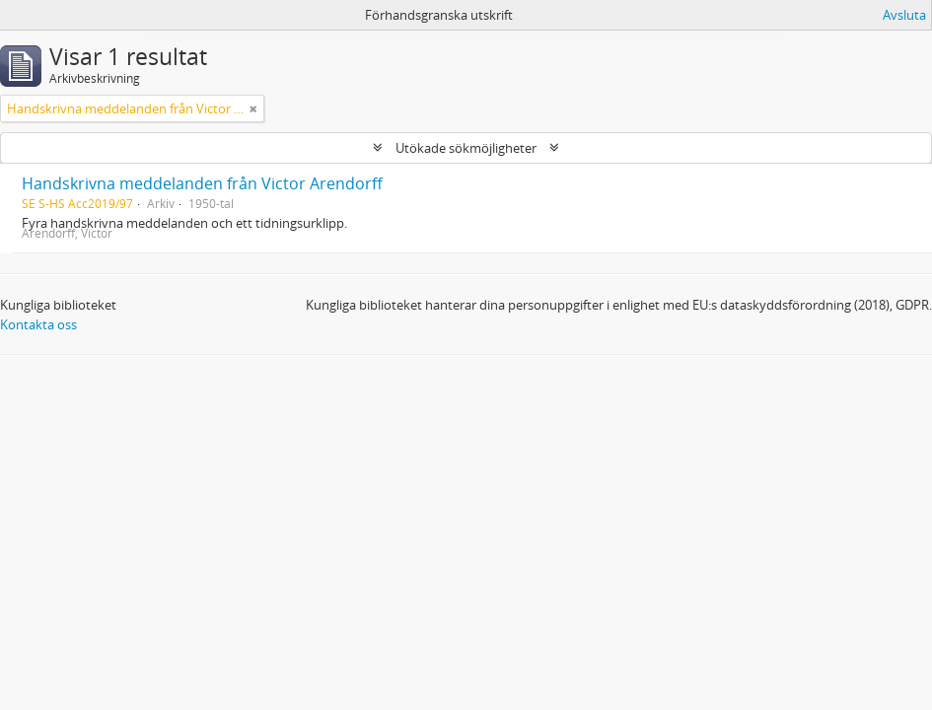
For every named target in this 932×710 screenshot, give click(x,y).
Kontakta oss (38, 324)
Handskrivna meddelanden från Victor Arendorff (202, 183)
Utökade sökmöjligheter (466, 148)
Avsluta (904, 15)
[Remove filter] (253, 108)
